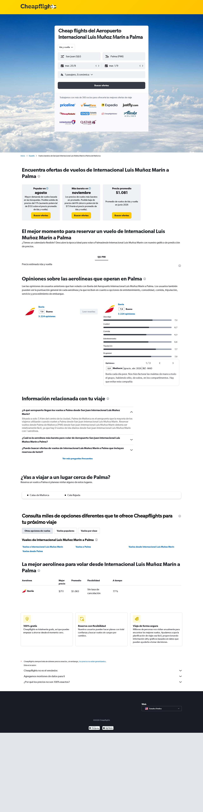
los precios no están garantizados (92, 661)
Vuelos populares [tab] (65, 531)
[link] (41, 215)
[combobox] (66, 47)
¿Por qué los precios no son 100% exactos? (103, 682)
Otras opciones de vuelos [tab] (37, 531)
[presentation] (38, 176)
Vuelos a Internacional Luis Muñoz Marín (43, 546)
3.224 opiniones (46, 316)
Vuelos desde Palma (33, 551)
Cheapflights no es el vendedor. (103, 671)
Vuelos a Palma (83, 546)
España (32, 156)
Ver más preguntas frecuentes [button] (77, 458)
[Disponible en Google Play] (94, 728)
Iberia (41, 307)
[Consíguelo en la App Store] (108, 728)
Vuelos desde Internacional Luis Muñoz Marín (151, 546)
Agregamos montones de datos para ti (103, 676)
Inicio (23, 156)
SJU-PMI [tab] (102, 257)
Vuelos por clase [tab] (89, 531)
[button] (78, 65)
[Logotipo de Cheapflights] (38, 6)
